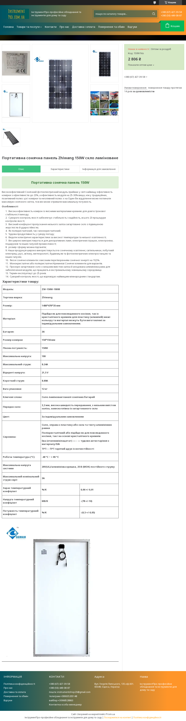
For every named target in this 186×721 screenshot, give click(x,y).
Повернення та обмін (111, 26)
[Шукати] (153, 13)
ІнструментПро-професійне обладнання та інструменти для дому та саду (158, 687)
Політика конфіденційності (19, 683)
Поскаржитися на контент (117, 717)
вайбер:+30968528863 (61, 700)
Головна (8, 26)
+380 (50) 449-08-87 (59, 687)
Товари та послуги (28, 26)
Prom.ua (110, 714)
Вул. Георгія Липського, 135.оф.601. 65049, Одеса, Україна (114, 685)
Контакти (50, 26)
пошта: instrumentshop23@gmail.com (69, 692)
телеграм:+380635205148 (63, 696)
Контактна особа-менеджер (65, 704)
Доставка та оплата (15, 692)
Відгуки (132, 26)
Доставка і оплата (83, 26)
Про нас (64, 26)
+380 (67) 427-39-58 (59, 683)
